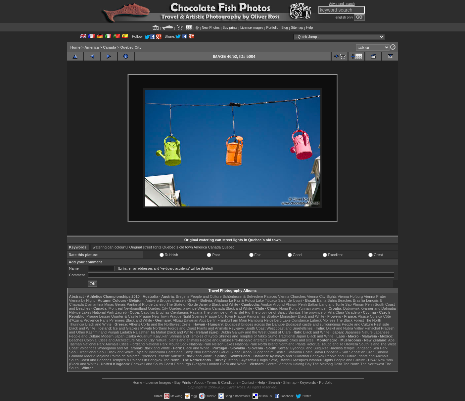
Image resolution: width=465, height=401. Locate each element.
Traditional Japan (292, 336)
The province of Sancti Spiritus (276, 312)
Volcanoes (87, 348)
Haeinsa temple (341, 348)
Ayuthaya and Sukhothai (289, 356)
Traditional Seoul (93, 352)
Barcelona (157, 352)
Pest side (381, 324)
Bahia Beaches (339, 300)
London (213, 364)
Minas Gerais (115, 304)
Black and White (225, 304)
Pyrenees (116, 320)
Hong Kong (288, 308)
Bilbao (235, 352)
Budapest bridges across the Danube (255, 324)
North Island (268, 344)
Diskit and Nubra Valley (345, 328)
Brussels (179, 300)
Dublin (225, 332)
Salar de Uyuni (290, 300)
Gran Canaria (377, 352)
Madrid (89, 356)
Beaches (76, 340)
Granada (76, 356)
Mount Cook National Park (189, 344)
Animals (112, 344)
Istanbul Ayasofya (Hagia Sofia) (253, 360)
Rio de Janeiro (153, 304)
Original (135, 247)
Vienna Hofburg (350, 296)
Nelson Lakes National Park (234, 344)
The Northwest (372, 364)
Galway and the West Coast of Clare (261, 332)
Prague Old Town (219, 316)
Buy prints (230, 27)
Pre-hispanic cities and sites (290, 340)
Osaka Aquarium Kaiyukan (146, 336)
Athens (134, 324)
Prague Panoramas (249, 316)
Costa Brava (313, 352)
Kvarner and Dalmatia (377, 308)
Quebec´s (170, 247)
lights (157, 247)
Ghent (192, 300)
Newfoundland (135, 308)
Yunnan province (312, 308)
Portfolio (272, 27)
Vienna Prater (375, 296)
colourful (121, 247)
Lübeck (315, 320)
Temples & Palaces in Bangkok (137, 360)
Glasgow (199, 364)
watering (100, 247)
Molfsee (329, 320)
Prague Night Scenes (187, 316)
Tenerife (163, 356)
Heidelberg (273, 320)
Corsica (376, 316)
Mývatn (146, 328)
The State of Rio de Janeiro (188, 304)
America (91, 47)
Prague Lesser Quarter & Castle (112, 316)
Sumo (272, 336)
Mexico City (145, 340)
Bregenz (182, 296)
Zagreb (121, 312)
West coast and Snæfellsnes (289, 328)
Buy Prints (182, 382)
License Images (158, 382)
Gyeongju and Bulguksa (309, 348)
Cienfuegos (179, 312)
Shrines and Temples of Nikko (243, 336)
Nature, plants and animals (177, 340)
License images (251, 27)
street (147, 247)
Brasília (359, 300)
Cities (124, 344)
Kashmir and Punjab (102, 332)
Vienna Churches (292, 296)
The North (373, 320)
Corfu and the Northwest (160, 324)
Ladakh (126, 332)
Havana (196, 312)
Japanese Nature (359, 332)
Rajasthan (141, 332)
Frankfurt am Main (232, 320)
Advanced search (341, 4)
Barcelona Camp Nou (183, 352)
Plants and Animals (212, 328)
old (181, 247)
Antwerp (152, 300)
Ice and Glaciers (126, 328)
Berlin (211, 320)
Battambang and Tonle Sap (330, 304)
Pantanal (134, 304)
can (111, 247)
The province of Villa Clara (323, 312)
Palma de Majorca (125, 356)
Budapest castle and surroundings (313, 324)
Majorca (102, 356)
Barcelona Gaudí (215, 352)
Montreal (116, 308)
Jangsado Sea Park (372, 348)
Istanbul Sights (321, 360)
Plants (301, 344)
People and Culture (205, 296)
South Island (369, 344)
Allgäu (178, 320)
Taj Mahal (158, 332)
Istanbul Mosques (293, 360)
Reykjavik (237, 328)
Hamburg (255, 320)
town (189, 247)
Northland (287, 344)
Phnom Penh (363, 304)
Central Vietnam (279, 364)
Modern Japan (112, 336)
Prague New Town (154, 316)
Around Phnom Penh (290, 304)
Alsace (363, 316)
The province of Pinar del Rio (226, 312)
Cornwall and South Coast (152, 364)
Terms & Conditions (222, 382)
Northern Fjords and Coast (174, 328)
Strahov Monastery (281, 316)
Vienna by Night (82, 300)
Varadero (352, 312)
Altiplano (221, 300)
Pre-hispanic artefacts (249, 340)
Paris (104, 320)
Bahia (321, 300)
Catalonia (294, 352)
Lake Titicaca (266, 300)
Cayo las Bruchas (155, 312)
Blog (284, 27)
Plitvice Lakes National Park (91, 312)
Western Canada (211, 308)
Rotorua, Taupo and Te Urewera (332, 344)
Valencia (178, 356)
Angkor (266, 304)
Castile (280, 352)
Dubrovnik (351, 308)
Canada (109, 47)
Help (309, 27)
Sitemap (297, 27)
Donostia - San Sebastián (344, 352)
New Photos (211, 27)
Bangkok (317, 356)
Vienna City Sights (322, 296)
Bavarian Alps (195, 320)
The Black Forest (350, 320)
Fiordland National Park (148, 344)
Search (274, 382)
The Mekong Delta (327, 364)
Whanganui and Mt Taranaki (120, 348)
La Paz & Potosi (242, 300)
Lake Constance (296, 320)
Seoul (73, 352)
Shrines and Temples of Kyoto (193, 336)
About (199, 382)
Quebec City (130, 47)
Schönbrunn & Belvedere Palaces (250, 296)
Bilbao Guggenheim (258, 352)
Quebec (228, 247)
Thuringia (76, 324)
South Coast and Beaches (90, 360)
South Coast (256, 328)
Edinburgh (182, 364)
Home (75, 47)
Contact (248, 382)
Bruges (165, 300)
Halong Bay (302, 364)
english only (344, 17)
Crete (186, 324)
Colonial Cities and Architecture (109, 340)
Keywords (308, 382)
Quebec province (183, 308)
